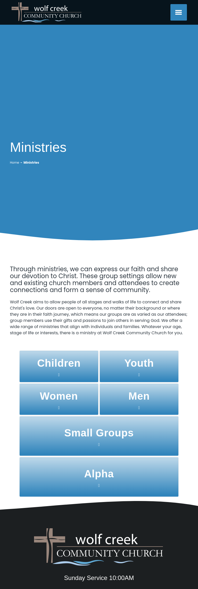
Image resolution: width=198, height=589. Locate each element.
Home (14, 162)
